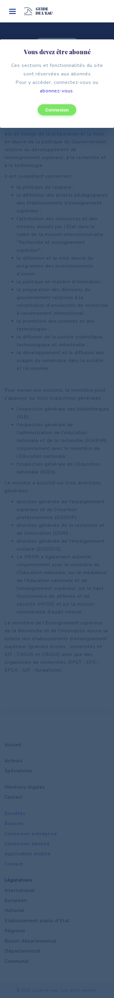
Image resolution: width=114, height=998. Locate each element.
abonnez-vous (56, 91)
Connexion (57, 109)
